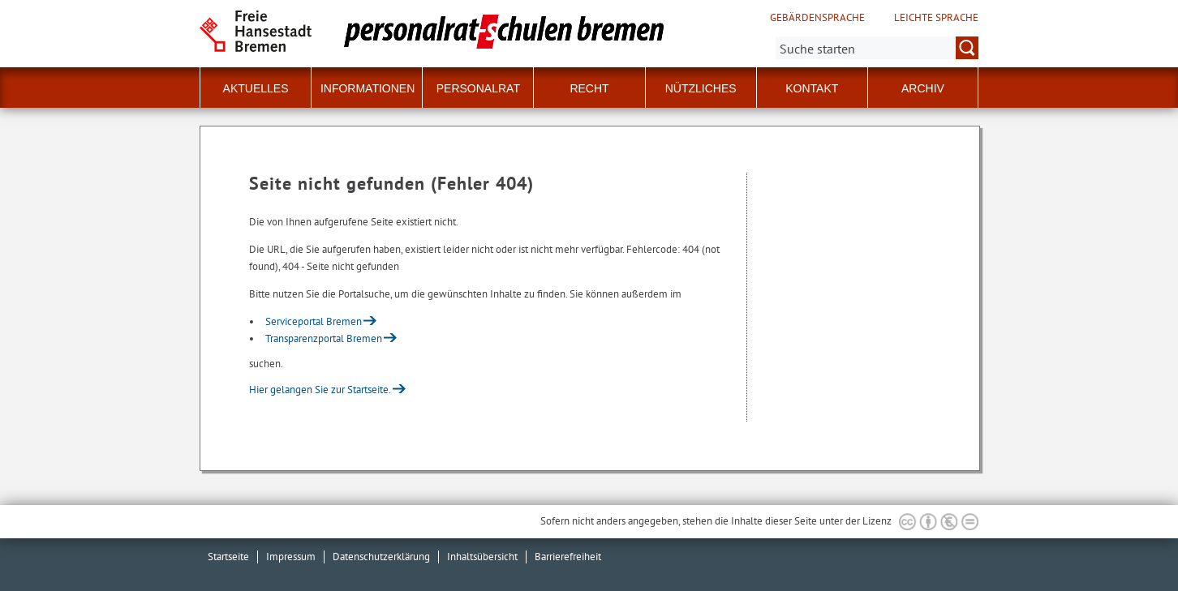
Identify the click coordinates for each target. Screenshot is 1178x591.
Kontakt (811, 88)
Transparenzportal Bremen (323, 338)
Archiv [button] (922, 88)
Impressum (291, 556)
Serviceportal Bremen (313, 321)
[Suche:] (877, 47)
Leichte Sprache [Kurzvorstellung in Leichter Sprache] (936, 17)
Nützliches (701, 88)
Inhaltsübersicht (482, 556)
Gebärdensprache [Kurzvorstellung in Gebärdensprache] (817, 17)
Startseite (228, 556)
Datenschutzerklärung (381, 556)
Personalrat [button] (478, 88)
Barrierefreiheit (568, 556)
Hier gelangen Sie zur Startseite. (320, 389)
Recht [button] (589, 88)
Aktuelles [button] (256, 88)
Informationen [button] (367, 88)
